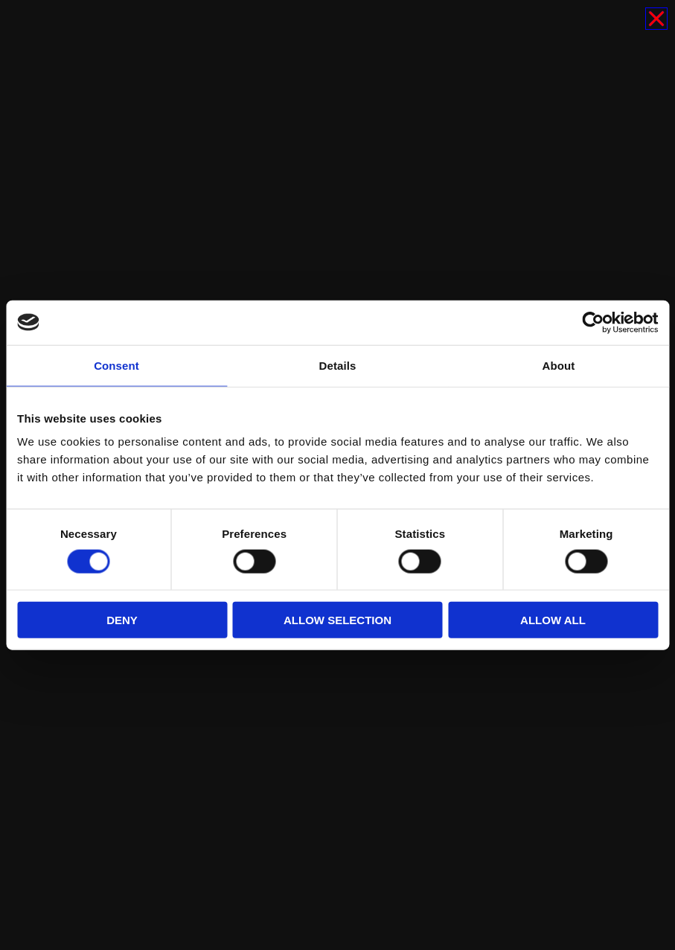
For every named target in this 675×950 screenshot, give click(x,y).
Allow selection (337, 620)
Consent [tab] (116, 365)
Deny (122, 620)
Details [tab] (337, 365)
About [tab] (559, 365)
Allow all (553, 620)
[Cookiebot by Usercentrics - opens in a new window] (593, 322)
